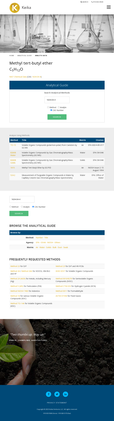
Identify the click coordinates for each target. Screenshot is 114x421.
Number (39, 237)
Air (37, 247)
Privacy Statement (57, 403)
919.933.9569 (97, 2)
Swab (65, 247)
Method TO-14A (17, 303)
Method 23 (15, 266)
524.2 (13, 175)
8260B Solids (13, 161)
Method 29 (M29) (17, 278)
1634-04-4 (36, 76)
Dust (60, 247)
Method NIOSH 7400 (19, 291)
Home (11, 55)
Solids (48, 247)
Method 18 (15, 296)
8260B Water (13, 153)
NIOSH (50, 242)
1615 (12, 167)
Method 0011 (61, 291)
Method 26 (15, 271)
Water (42, 247)
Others (57, 242)
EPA (37, 242)
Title (46, 237)
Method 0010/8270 (64, 278)
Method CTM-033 (63, 286)
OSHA (43, 242)
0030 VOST (60, 271)
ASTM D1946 (61, 296)
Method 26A (27, 271)
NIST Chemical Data (18, 76)
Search (84, 2)
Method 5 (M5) (16, 286)
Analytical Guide (24, 55)
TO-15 (13, 145)
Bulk (54, 247)
